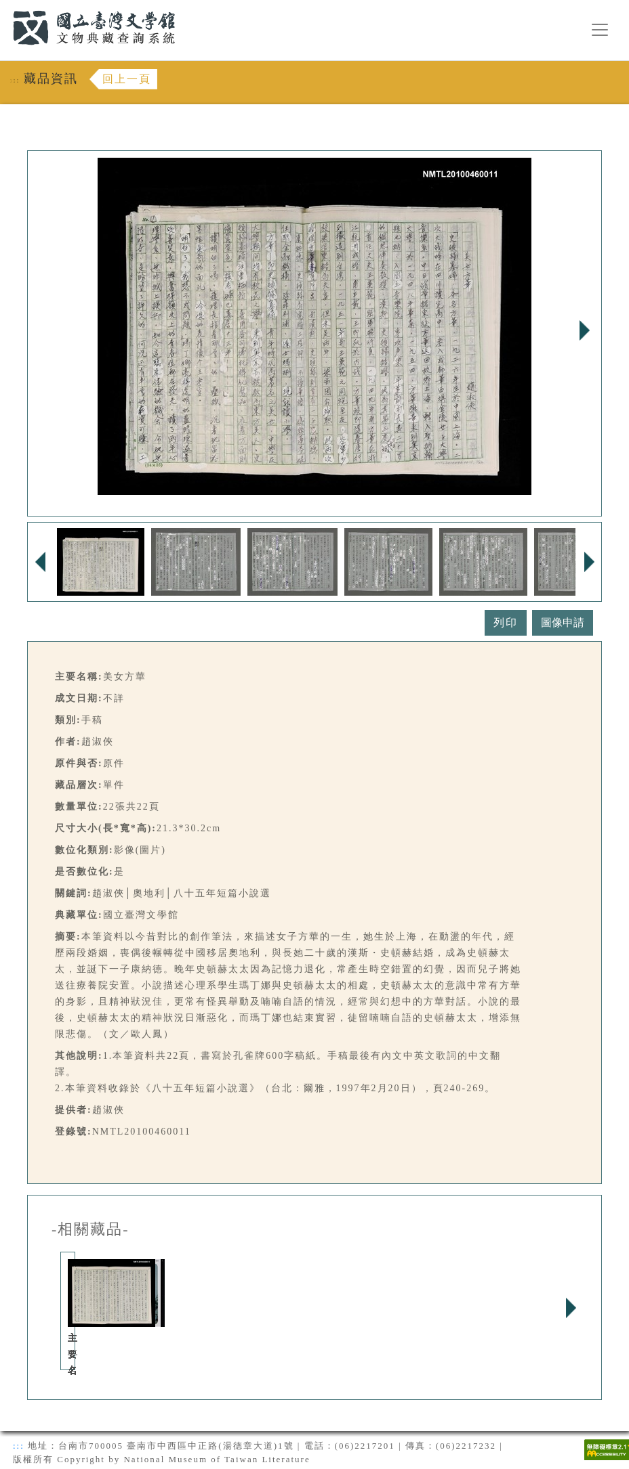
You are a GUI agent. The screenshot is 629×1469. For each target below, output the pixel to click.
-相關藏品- (90, 1229)
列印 (505, 622)
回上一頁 (126, 79)
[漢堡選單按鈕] (600, 30)
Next (584, 330)
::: (4, 8)
